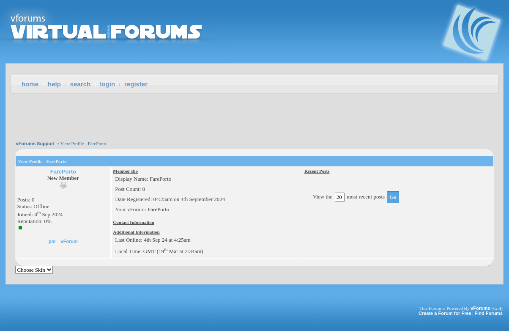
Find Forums (488, 313)
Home (30, 84)
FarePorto (63, 171)
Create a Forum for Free (445, 313)
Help (54, 84)
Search (80, 84)
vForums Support (35, 143)
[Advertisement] (254, 114)
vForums (480, 308)
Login (107, 84)
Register (136, 84)
